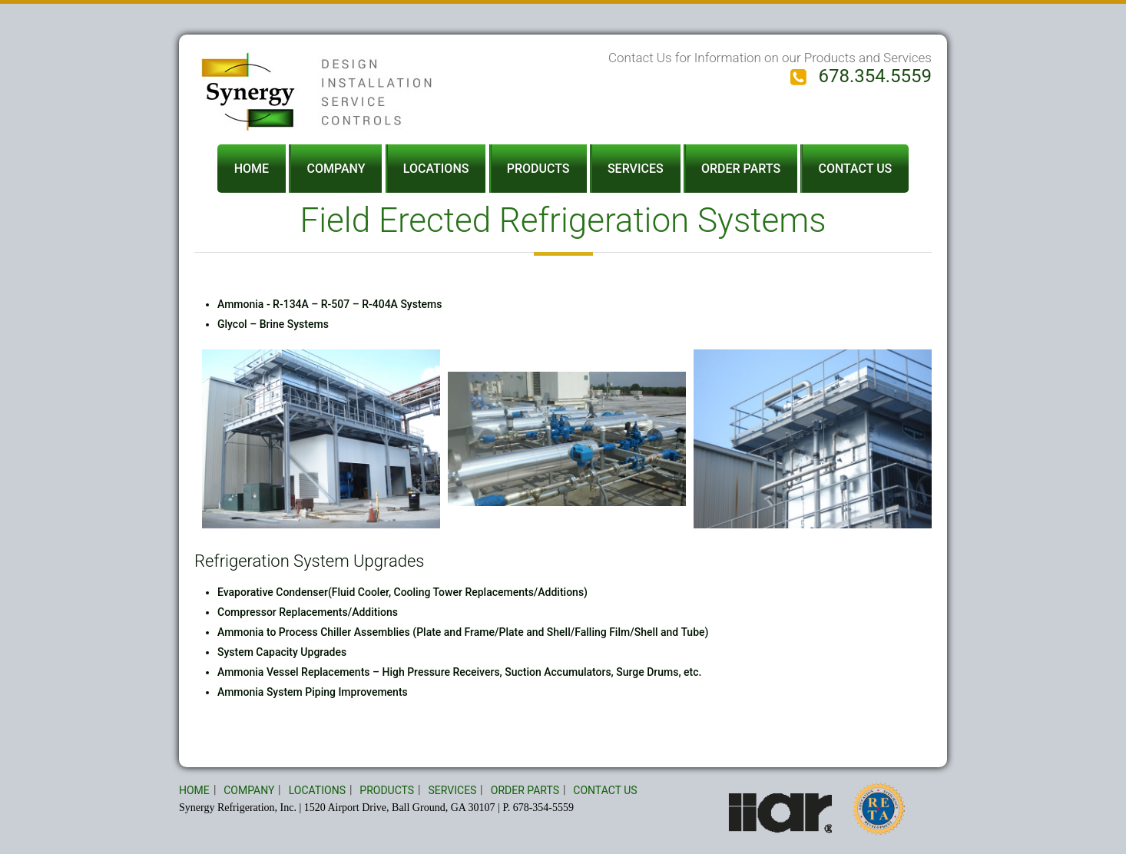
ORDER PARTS (740, 168)
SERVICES (636, 168)
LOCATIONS (436, 168)
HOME (251, 168)
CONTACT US (855, 168)
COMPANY (335, 168)
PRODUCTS (538, 168)
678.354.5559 (861, 76)
